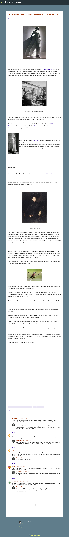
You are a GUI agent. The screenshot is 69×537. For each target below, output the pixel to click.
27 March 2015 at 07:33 (23, 481)
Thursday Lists (40, 407)
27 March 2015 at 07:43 (29, 471)
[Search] (67, 2)
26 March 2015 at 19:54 (23, 450)
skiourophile (15, 481)
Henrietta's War (21, 407)
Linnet (34, 407)
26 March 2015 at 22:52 (29, 457)
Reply (13, 432)
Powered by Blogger (34, 535)
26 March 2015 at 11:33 (22, 418)
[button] (9, 19)
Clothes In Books (12, 2)
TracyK (14, 466)
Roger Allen (15, 450)
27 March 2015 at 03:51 (20, 466)
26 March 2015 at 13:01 (29, 440)
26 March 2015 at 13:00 (29, 424)
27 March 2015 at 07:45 (29, 486)
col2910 (14, 435)
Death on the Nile (12, 407)
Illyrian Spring (29, 407)
